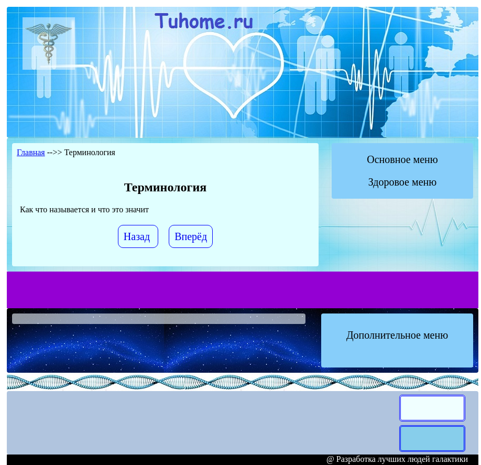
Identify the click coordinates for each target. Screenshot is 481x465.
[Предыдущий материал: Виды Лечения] (138, 236)
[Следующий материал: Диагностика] (190, 236)
